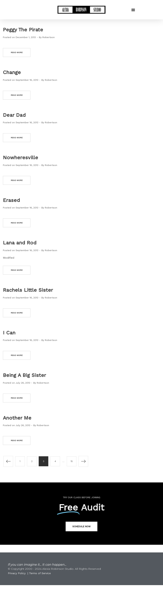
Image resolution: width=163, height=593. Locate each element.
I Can (9, 333)
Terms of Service (40, 573)
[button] (133, 10)
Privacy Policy (17, 573)
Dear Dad (14, 115)
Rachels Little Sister (28, 290)
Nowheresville (20, 157)
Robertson (48, 37)
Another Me (17, 418)
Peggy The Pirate (23, 29)
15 (72, 461)
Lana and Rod (19, 243)
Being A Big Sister (24, 375)
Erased (11, 200)
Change (12, 72)
